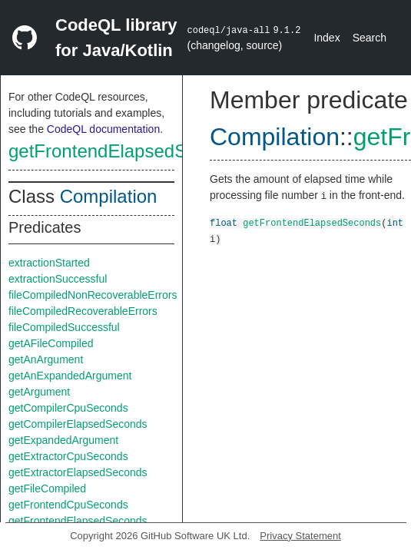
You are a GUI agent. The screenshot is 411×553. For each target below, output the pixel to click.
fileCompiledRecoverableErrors (82, 311)
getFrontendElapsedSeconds (127, 151)
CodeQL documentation (103, 129)
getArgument (39, 392)
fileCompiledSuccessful (64, 327)
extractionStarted (49, 263)
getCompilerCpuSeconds (68, 408)
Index (326, 37)
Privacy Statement (300, 535)
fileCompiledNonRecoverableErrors (92, 295)
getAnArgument (45, 359)
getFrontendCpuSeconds (68, 504)
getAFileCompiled (51, 343)
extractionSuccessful (57, 279)
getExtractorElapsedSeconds (77, 472)
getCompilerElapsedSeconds (77, 424)
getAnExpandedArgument (69, 375)
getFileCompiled (47, 488)
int (394, 222)
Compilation (108, 196)
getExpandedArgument (63, 440)
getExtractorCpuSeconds (68, 456)
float (223, 222)
